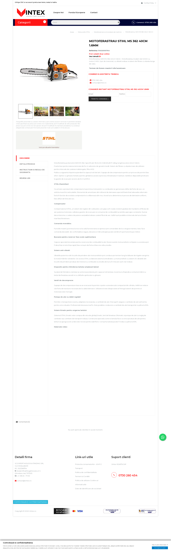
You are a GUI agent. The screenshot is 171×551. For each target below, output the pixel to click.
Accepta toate (160, 548)
